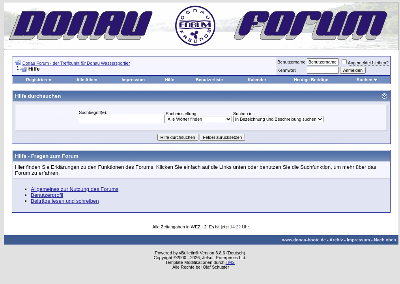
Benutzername (291, 62)
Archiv (336, 239)
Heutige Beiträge (311, 79)
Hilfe (169, 79)
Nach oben (385, 239)
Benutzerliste (209, 79)
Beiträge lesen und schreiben (65, 201)
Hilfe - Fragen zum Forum (47, 156)
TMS (230, 262)
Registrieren (38, 79)
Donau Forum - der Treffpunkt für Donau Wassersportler (76, 63)
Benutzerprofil (47, 195)
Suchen (364, 79)
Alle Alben (86, 79)
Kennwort (286, 70)
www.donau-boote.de (304, 239)
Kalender (257, 79)
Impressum (133, 79)
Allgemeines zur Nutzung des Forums (74, 189)
